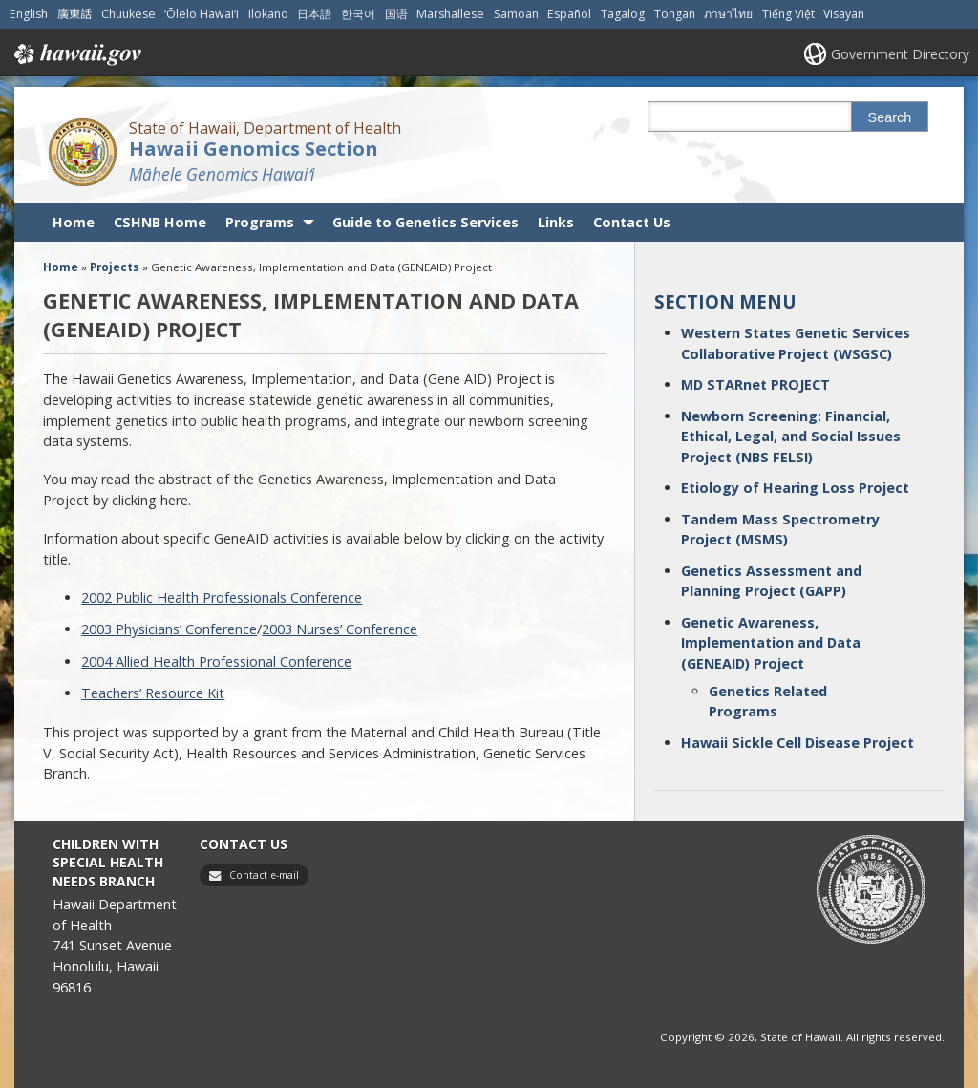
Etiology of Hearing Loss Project (795, 488)
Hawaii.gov (76, 54)
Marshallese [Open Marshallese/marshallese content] (450, 14)
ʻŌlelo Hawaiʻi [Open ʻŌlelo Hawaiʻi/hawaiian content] (201, 14)
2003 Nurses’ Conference (339, 629)
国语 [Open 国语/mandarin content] (396, 14)
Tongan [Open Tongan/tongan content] (674, 14)
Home (74, 222)
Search (890, 117)
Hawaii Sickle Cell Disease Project (797, 743)
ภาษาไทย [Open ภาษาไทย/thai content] (728, 14)
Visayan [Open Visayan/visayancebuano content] (843, 14)
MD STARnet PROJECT (755, 384)
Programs (259, 222)
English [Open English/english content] (29, 14)
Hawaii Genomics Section (253, 148)
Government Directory (900, 54)
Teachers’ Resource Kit (152, 693)
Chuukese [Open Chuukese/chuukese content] (128, 14)
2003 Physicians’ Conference (169, 629)
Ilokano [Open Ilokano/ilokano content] (268, 14)
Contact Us (631, 222)
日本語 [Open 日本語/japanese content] (314, 14)
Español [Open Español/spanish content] (569, 14)
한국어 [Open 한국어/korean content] (358, 14)
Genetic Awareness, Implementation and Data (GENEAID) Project (771, 642)
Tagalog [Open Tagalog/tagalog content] (623, 14)
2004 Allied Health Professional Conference (216, 661)
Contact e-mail (264, 875)
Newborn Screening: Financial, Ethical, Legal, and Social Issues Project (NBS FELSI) (791, 436)
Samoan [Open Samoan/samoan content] (516, 14)
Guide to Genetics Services (425, 222)
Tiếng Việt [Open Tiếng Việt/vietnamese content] (788, 14)
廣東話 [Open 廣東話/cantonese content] (74, 14)
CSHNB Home (160, 222)
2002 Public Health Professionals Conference (221, 597)
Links (556, 222)
